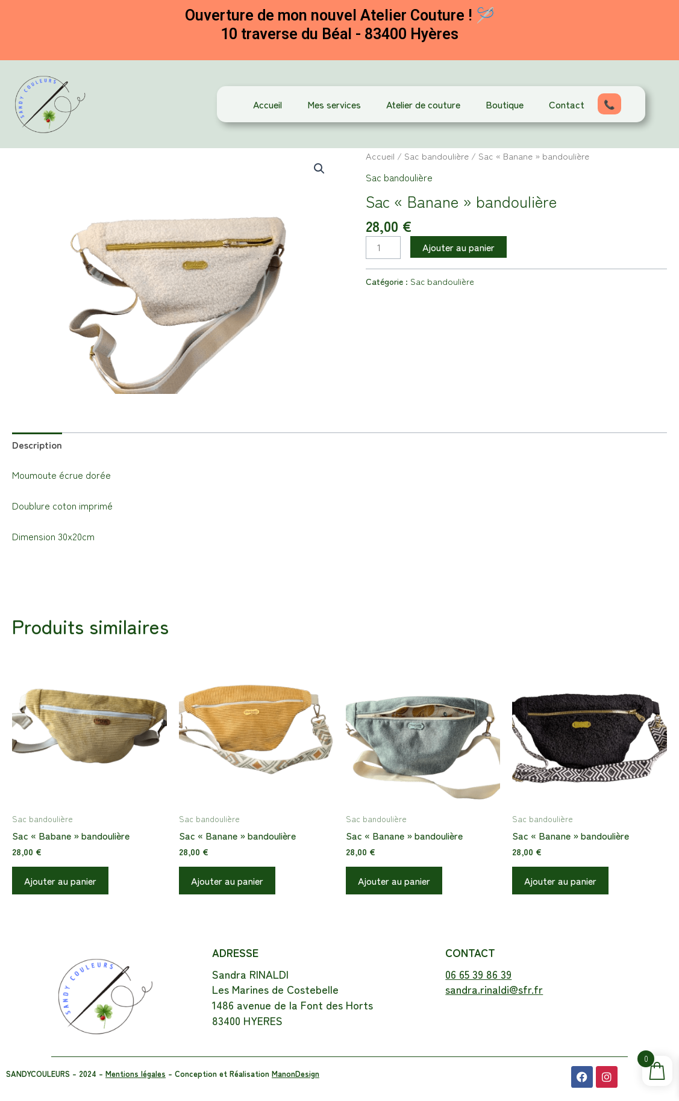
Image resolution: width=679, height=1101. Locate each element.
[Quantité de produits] (383, 247)
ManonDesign (295, 1073)
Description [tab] (37, 444)
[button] (319, 168)
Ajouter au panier (458, 247)
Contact (566, 104)
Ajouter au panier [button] (60, 880)
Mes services (334, 104)
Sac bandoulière (436, 155)
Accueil (267, 104)
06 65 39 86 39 (478, 974)
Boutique (505, 104)
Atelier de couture (423, 104)
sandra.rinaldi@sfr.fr (494, 989)
